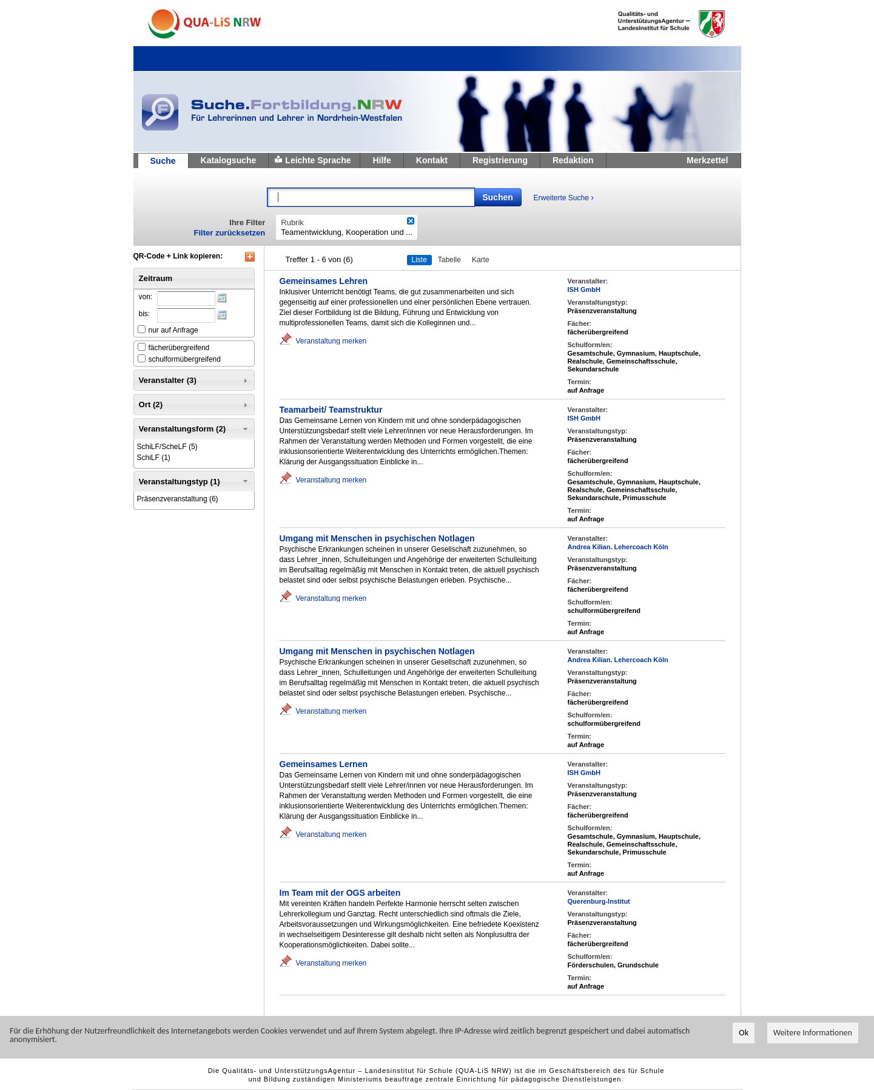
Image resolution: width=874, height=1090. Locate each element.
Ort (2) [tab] (194, 405)
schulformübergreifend (185, 359)
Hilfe (381, 160)
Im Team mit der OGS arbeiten (340, 893)
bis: (144, 314)
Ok (743, 1033)
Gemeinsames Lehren (324, 281)
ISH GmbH (584, 289)
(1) (153, 457)
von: (146, 297)
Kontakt (432, 160)
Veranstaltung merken (331, 341)
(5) (167, 446)
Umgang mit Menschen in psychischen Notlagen (377, 538)
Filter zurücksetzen (230, 232)
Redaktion (573, 160)
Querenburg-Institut (599, 901)
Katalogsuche (229, 160)
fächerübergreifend (179, 348)
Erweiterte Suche (564, 197)
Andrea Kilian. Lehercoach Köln (618, 546)
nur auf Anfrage (173, 330)
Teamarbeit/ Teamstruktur (331, 410)
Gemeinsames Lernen (324, 764)
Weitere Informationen (812, 1033)
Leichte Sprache (318, 160)
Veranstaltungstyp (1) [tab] (194, 481)
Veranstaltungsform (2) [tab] (194, 429)
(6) (177, 499)
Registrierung (500, 160)
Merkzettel (707, 160)
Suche (163, 161)
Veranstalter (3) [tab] (194, 380)
